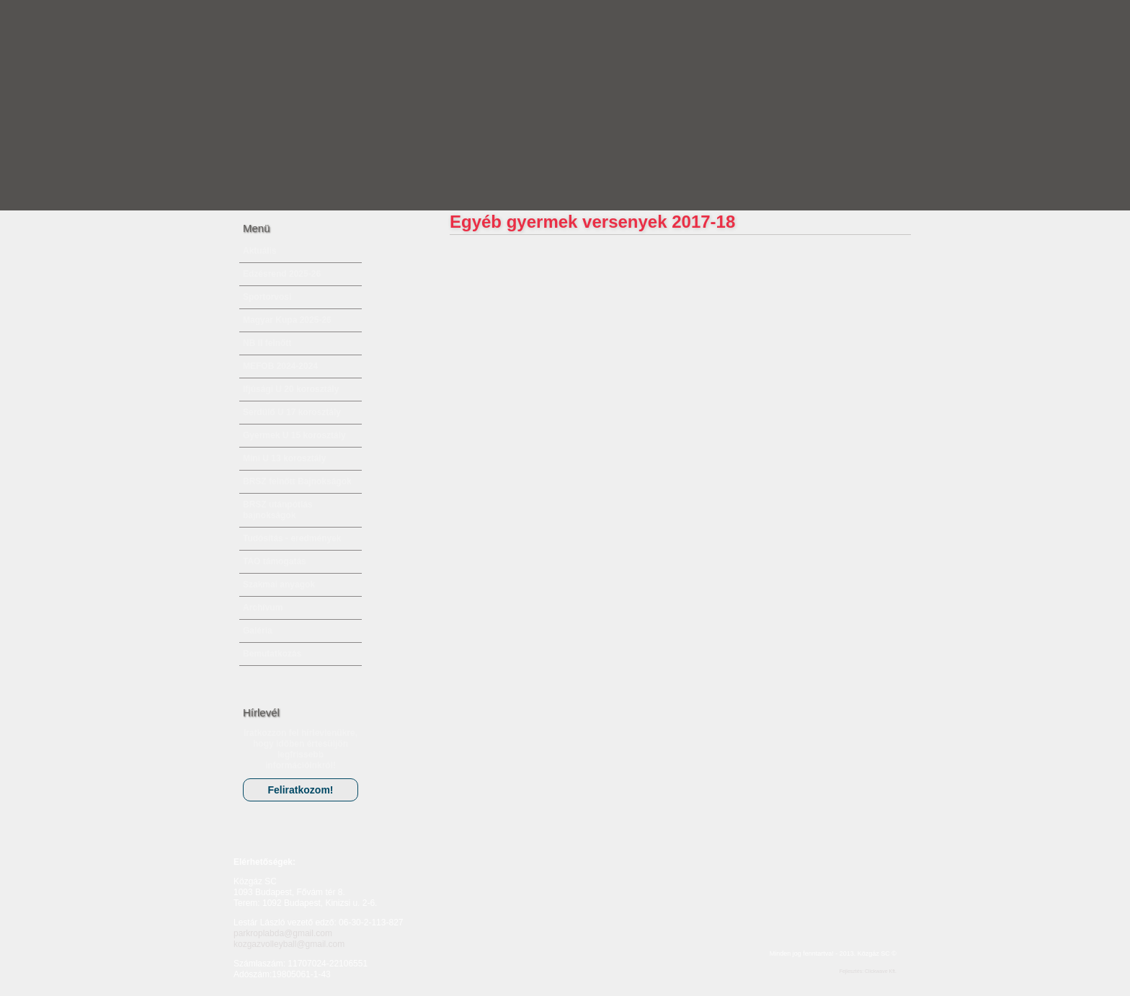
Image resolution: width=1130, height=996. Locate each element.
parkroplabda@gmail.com (282, 933)
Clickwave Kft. (881, 971)
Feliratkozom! (300, 790)
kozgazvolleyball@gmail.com (288, 944)
